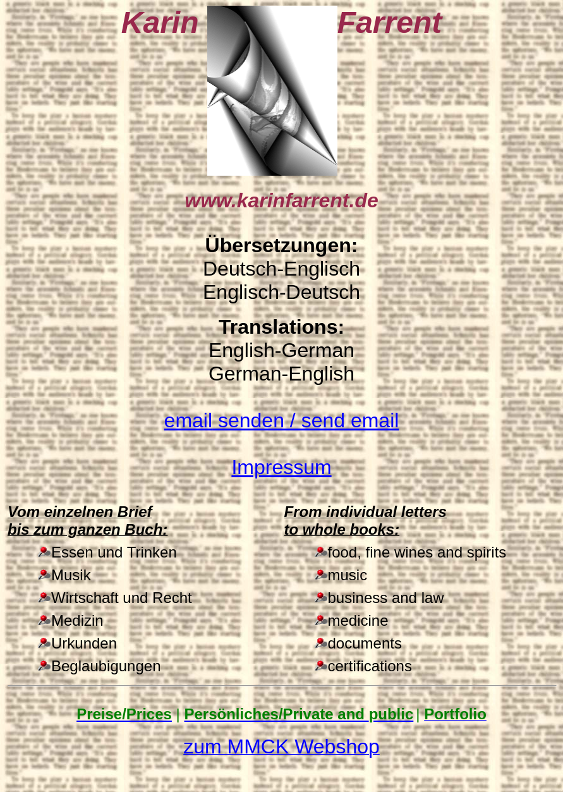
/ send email (281, 420)
